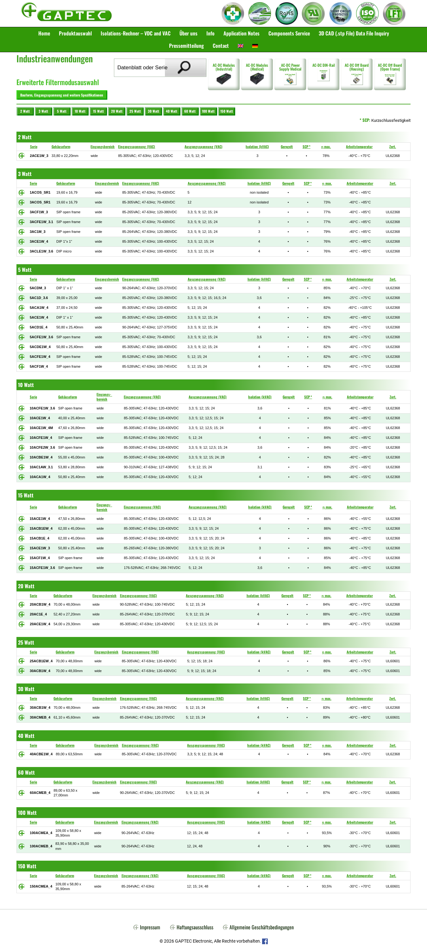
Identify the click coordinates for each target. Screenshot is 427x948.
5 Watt (61, 108)
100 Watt (208, 108)
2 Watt (25, 108)
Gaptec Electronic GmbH (66, 14)
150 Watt (226, 108)
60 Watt (190, 108)
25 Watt (135, 108)
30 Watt (153, 108)
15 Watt (98, 108)
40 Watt (171, 108)
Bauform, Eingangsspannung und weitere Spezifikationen (60, 93)
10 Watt (80, 108)
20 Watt (116, 108)
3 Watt (43, 108)
